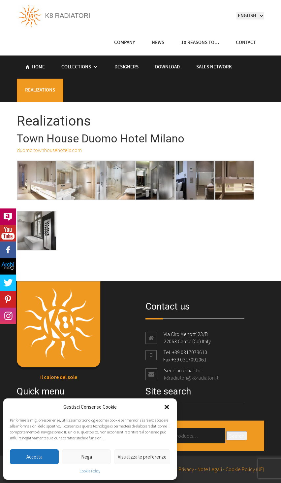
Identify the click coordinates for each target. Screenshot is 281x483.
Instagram (8, 316)
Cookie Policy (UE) (245, 469)
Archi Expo (8, 266)
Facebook (8, 250)
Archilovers (8, 216)
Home (38, 67)
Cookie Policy (90, 470)
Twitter (8, 283)
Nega (86, 457)
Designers (126, 67)
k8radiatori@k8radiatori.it (191, 377)
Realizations (40, 90)
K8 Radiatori (53, 15)
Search (236, 435)
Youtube (8, 233)
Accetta (34, 457)
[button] (167, 407)
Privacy (186, 469)
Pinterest (8, 299)
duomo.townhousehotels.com (49, 150)
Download (167, 67)
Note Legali (210, 469)
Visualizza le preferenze (142, 457)
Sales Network (214, 67)
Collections (76, 67)
